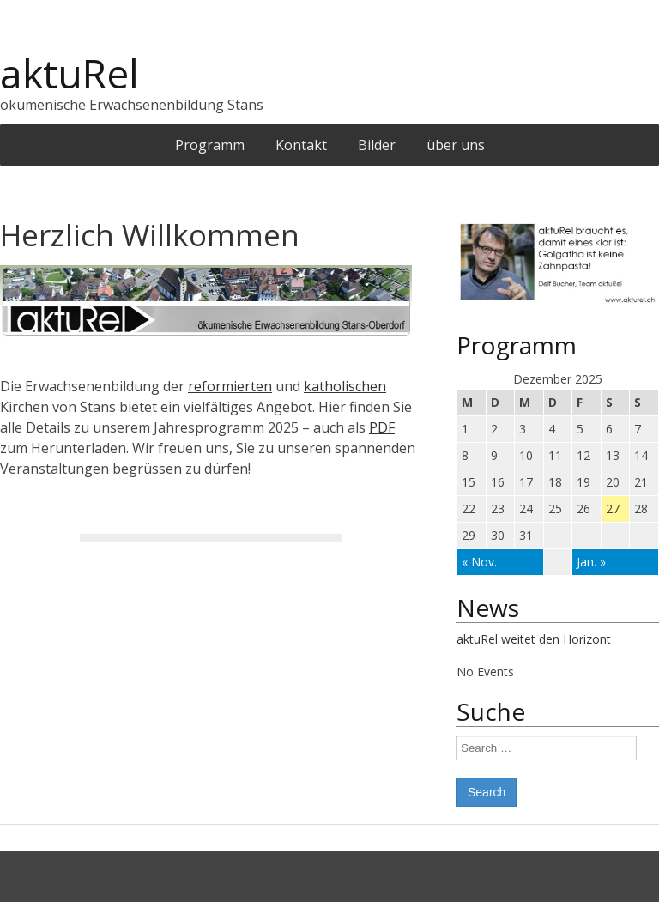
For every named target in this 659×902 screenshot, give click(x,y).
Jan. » (591, 562)
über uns (455, 145)
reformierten (230, 386)
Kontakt (301, 145)
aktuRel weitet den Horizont (533, 639)
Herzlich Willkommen (149, 235)
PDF (382, 427)
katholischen (345, 386)
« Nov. (479, 562)
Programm (210, 145)
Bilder (377, 145)
